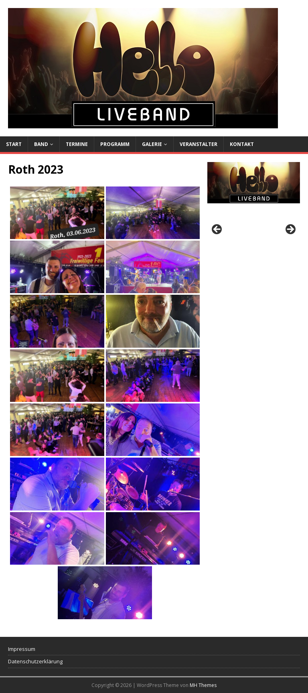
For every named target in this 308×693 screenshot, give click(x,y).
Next (290, 230)
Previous (217, 230)
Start (14, 144)
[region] (253, 231)
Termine (77, 144)
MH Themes (203, 685)
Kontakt (242, 144)
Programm (115, 144)
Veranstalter (198, 144)
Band (41, 144)
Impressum (21, 648)
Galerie (152, 144)
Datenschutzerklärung (35, 661)
